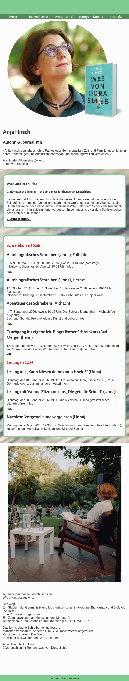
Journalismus (38, 17)
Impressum (54, 678)
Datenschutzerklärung (71, 678)
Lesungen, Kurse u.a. (90, 17)
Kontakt (116, 17)
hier (9, 271)
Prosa (13, 17)
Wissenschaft (64, 17)
